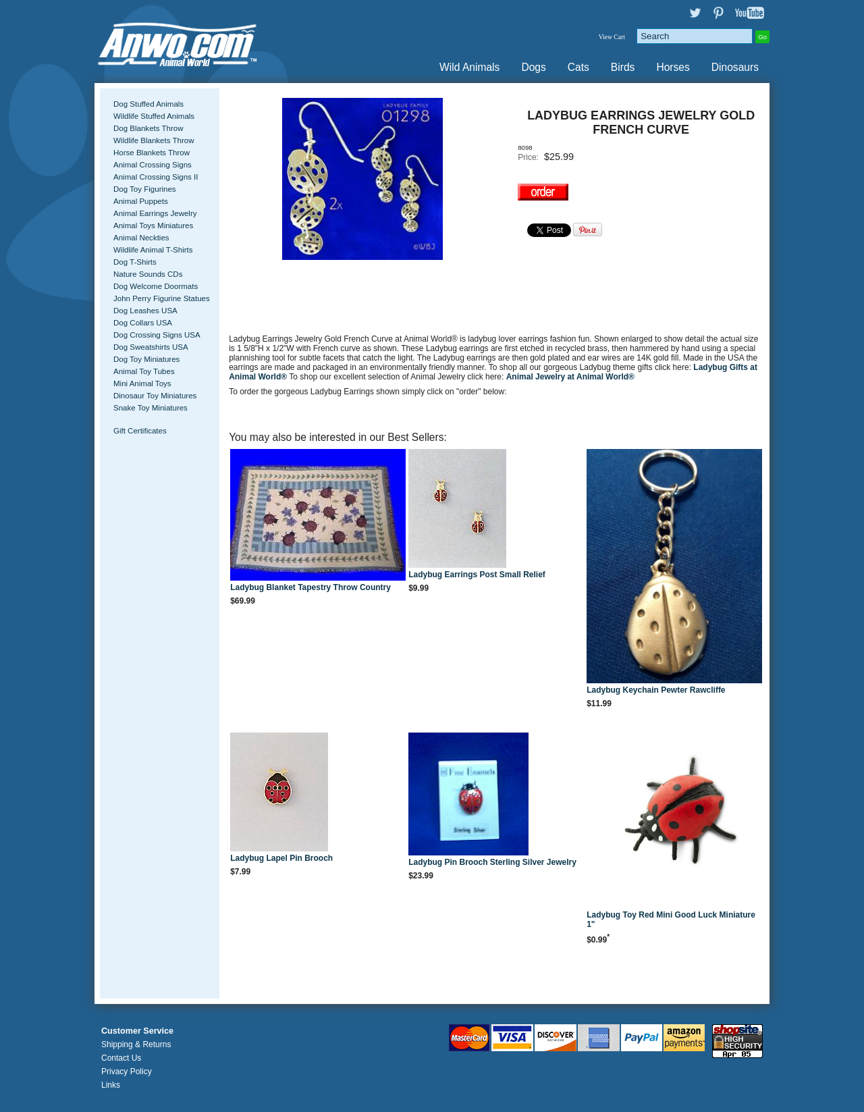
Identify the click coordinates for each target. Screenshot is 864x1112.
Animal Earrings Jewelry (155, 213)
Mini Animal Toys (142, 383)
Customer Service (137, 1031)
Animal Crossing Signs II (155, 177)
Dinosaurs (735, 67)
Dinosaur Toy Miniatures (154, 396)
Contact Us (121, 1058)
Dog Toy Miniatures (146, 359)
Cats (578, 67)
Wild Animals (469, 67)
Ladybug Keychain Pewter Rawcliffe (656, 690)
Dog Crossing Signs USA (156, 335)
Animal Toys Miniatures (153, 225)
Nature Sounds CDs (147, 274)
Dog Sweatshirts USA (150, 347)
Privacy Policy (126, 1071)
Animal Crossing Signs (152, 165)
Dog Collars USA (142, 323)
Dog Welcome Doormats (155, 286)
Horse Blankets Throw (151, 153)
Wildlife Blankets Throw (153, 140)
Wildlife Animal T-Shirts (153, 250)
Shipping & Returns (136, 1044)
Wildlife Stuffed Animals (153, 116)
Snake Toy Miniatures (150, 408)
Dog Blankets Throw (148, 128)
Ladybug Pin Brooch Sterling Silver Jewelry (492, 862)
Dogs (533, 67)
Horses (672, 67)
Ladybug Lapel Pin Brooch (281, 858)
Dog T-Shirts (135, 262)
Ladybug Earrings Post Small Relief (476, 574)
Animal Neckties (141, 238)
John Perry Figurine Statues (161, 298)
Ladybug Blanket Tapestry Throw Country (310, 587)
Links (110, 1085)
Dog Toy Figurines (144, 189)
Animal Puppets (140, 201)
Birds (623, 67)
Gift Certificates (140, 431)
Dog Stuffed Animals (148, 104)
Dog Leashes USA (145, 311)
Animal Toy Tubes (144, 371)
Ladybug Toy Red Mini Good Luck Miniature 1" (671, 919)
